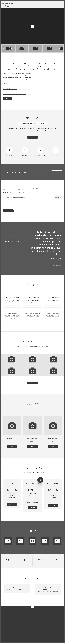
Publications (22, 4)
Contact (7, 98)
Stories (30, 4)
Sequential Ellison (8, 4)
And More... (37, 4)
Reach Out (56, 172)
